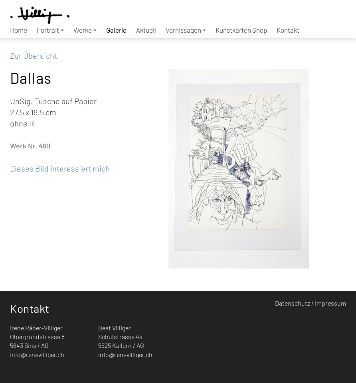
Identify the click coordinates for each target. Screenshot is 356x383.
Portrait (50, 30)
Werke (85, 30)
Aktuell (146, 30)
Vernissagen (186, 30)
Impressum (330, 303)
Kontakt (288, 30)
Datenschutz (292, 303)
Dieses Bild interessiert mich (60, 168)
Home (18, 30)
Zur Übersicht (33, 55)
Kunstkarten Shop (241, 30)
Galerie (116, 30)
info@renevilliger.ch (37, 354)
